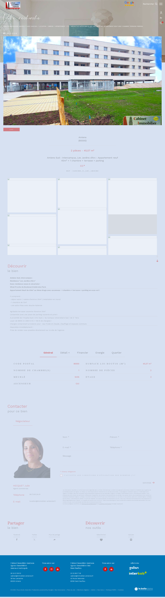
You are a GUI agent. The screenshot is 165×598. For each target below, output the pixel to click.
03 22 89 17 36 (75, 574)
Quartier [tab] (117, 352)
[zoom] (32, 180)
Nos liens (100, 591)
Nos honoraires (60, 591)
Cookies (121, 591)
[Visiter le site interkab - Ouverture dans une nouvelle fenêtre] (138, 574)
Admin (93, 591)
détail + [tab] (65, 352)
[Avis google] (128, 6)
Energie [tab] (100, 352)
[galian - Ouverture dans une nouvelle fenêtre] (134, 569)
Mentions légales (83, 591)
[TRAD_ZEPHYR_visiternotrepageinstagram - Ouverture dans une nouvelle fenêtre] (50, 570)
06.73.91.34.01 (34, 494)
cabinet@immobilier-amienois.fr (22, 577)
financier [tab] (82, 352)
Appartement (60, 26)
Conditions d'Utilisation (105, 503)
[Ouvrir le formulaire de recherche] (149, 4)
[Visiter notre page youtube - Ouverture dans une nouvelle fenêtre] (57, 570)
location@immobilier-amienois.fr (42, 501)
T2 (68, 26)
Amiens (50, 26)
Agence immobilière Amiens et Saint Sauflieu (20, 26)
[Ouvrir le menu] (161, 4)
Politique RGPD (111, 591)
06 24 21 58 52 (16, 574)
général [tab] (48, 352)
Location (42, 26)
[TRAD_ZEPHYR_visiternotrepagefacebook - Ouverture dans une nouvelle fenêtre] (44, 570)
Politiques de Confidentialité (89, 503)
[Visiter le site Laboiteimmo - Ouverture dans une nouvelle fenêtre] (143, 590)
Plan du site (71, 591)
